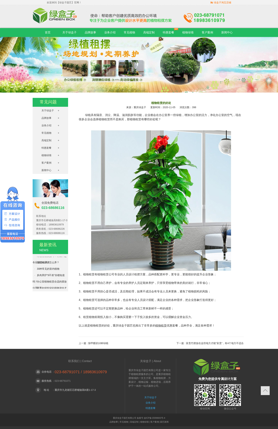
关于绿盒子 (69, 32)
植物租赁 (161, 325)
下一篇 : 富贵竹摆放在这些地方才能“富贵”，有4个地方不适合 (210, 343)
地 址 (46, 389)
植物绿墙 (188, 32)
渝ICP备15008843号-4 (154, 418)
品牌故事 (90, 32)
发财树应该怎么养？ (48, 262)
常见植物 (129, 32)
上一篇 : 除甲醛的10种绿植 (93, 343)
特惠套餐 (168, 32)
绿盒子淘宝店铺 (222, 2)
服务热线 (46, 380)
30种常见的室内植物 (48, 269)
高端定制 (149, 32)
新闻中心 (227, 32)
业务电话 (46, 371)
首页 (48, 32)
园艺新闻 (164, 422)
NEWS (43, 250)
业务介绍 (110, 32)
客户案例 (207, 32)
